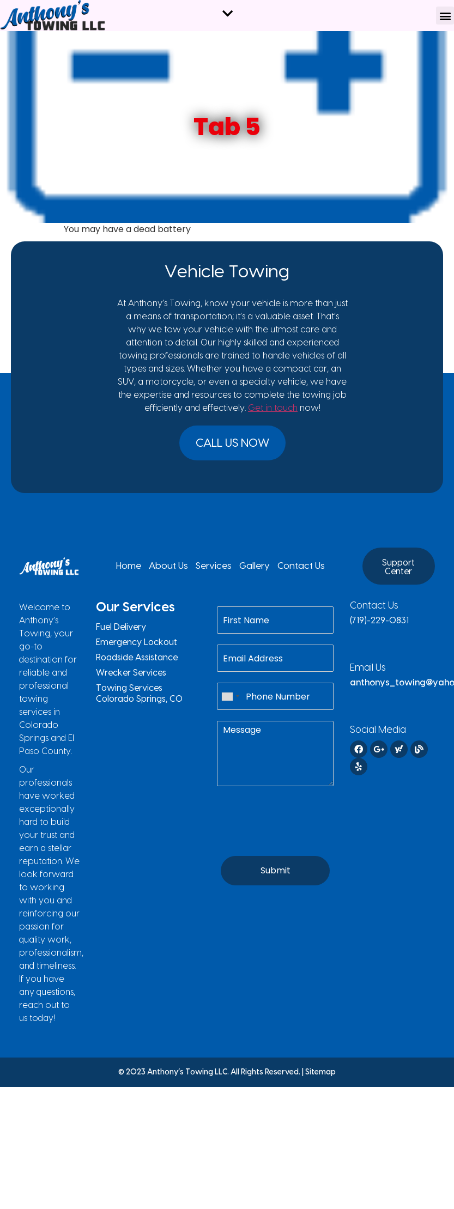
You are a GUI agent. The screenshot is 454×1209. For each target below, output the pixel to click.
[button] (445, 16)
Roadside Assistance (137, 662)
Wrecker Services (131, 677)
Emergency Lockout (136, 646)
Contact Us (289, 570)
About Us (176, 570)
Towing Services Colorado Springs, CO (139, 698)
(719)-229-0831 (379, 625)
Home (142, 570)
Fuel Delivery (121, 631)
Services (213, 570)
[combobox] (230, 701)
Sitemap (320, 1076)
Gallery (249, 570)
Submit (275, 874)
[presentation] (300, 842)
